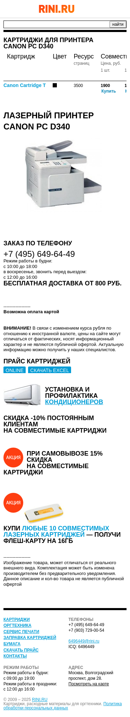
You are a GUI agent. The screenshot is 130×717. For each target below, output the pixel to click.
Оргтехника (17, 625)
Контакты (15, 656)
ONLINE (15, 370)
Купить (109, 91)
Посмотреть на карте (89, 683)
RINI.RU (39, 699)
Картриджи (16, 619)
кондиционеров (74, 402)
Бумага (11, 643)
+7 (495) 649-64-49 (104, 8)
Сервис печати (21, 631)
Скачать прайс (20, 650)
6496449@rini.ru (84, 641)
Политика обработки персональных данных (62, 705)
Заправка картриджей (29, 637)
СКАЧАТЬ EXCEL (49, 370)
